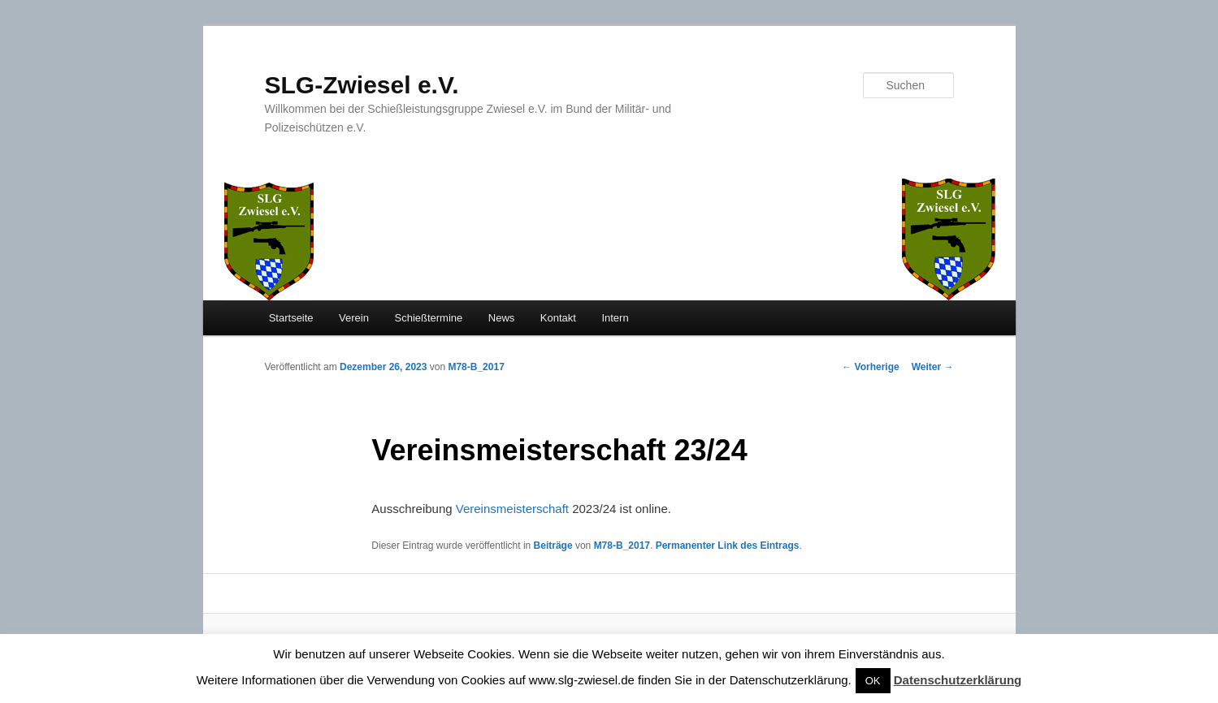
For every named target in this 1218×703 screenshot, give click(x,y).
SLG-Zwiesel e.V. (362, 84)
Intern (614, 318)
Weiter (933, 367)
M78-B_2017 (476, 367)
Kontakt (558, 318)
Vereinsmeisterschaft (512, 508)
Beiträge (553, 545)
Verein (354, 318)
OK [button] (873, 681)
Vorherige (870, 367)
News (501, 318)
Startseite (291, 318)
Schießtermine (428, 318)
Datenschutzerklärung (958, 680)
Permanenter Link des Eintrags (728, 545)
